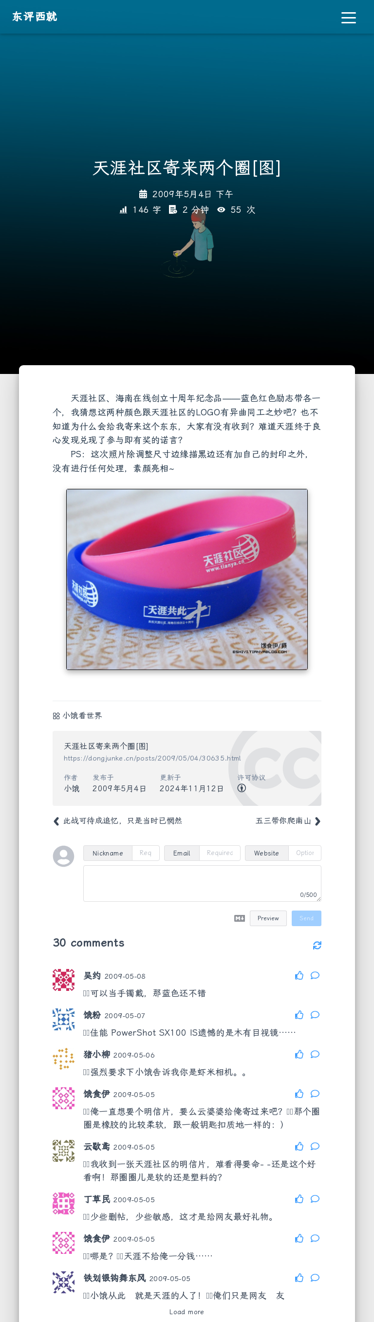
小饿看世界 (82, 715)
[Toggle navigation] (348, 17)
